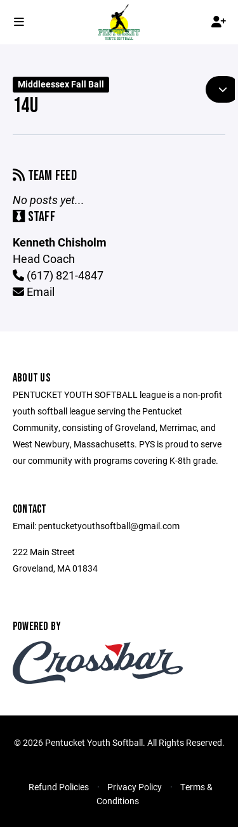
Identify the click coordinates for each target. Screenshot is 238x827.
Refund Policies (59, 787)
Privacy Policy (134, 787)
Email (34, 291)
